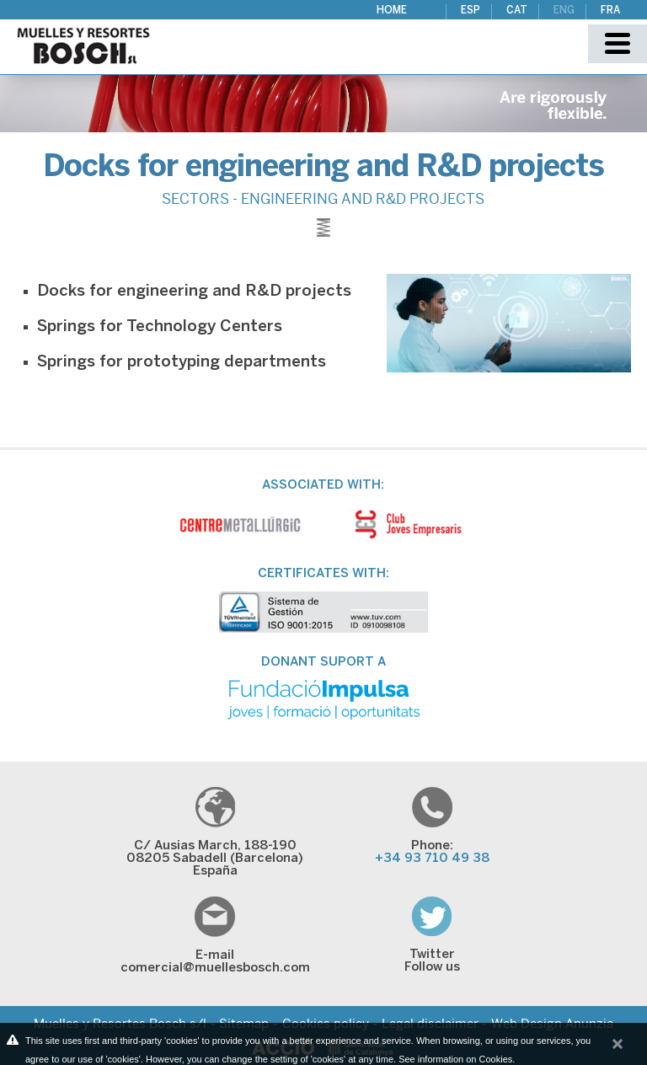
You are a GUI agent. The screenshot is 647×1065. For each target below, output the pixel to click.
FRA (610, 10)
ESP (470, 10)
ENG (564, 10)
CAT (516, 10)
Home (392, 10)
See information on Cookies (455, 1059)
